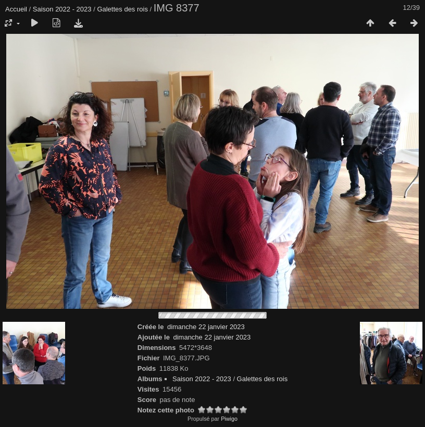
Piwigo (229, 419)
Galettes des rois (122, 9)
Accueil (16, 9)
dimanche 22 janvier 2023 (206, 327)
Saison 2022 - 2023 (62, 9)
